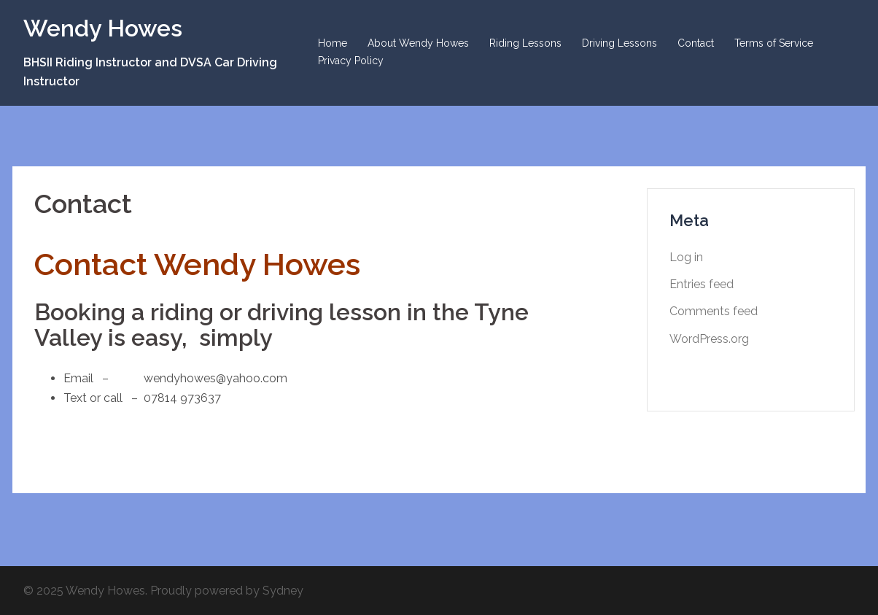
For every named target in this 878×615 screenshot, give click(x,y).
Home (332, 43)
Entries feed (701, 284)
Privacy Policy (351, 60)
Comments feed (713, 311)
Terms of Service (773, 43)
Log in (686, 257)
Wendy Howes (102, 28)
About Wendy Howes (418, 43)
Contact (695, 43)
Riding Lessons (525, 43)
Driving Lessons (619, 43)
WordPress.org (709, 339)
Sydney (283, 590)
